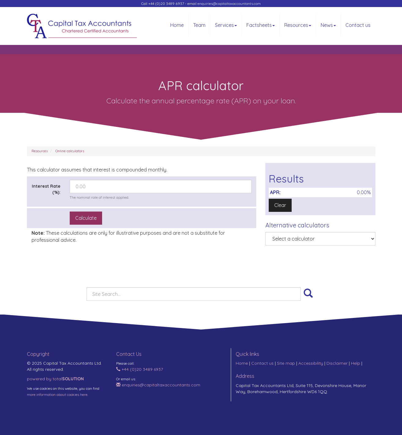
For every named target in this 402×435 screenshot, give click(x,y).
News (328, 25)
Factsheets (260, 25)
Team (199, 25)
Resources (297, 25)
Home (177, 25)
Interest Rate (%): (46, 189)
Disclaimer (337, 363)
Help (355, 363)
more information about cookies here (57, 394)
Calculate (86, 218)
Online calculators (69, 151)
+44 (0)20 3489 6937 (139, 369)
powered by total (55, 379)
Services (226, 25)
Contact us (358, 25)
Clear (280, 205)
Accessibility (310, 363)
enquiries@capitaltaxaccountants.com (229, 3)
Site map (286, 363)
